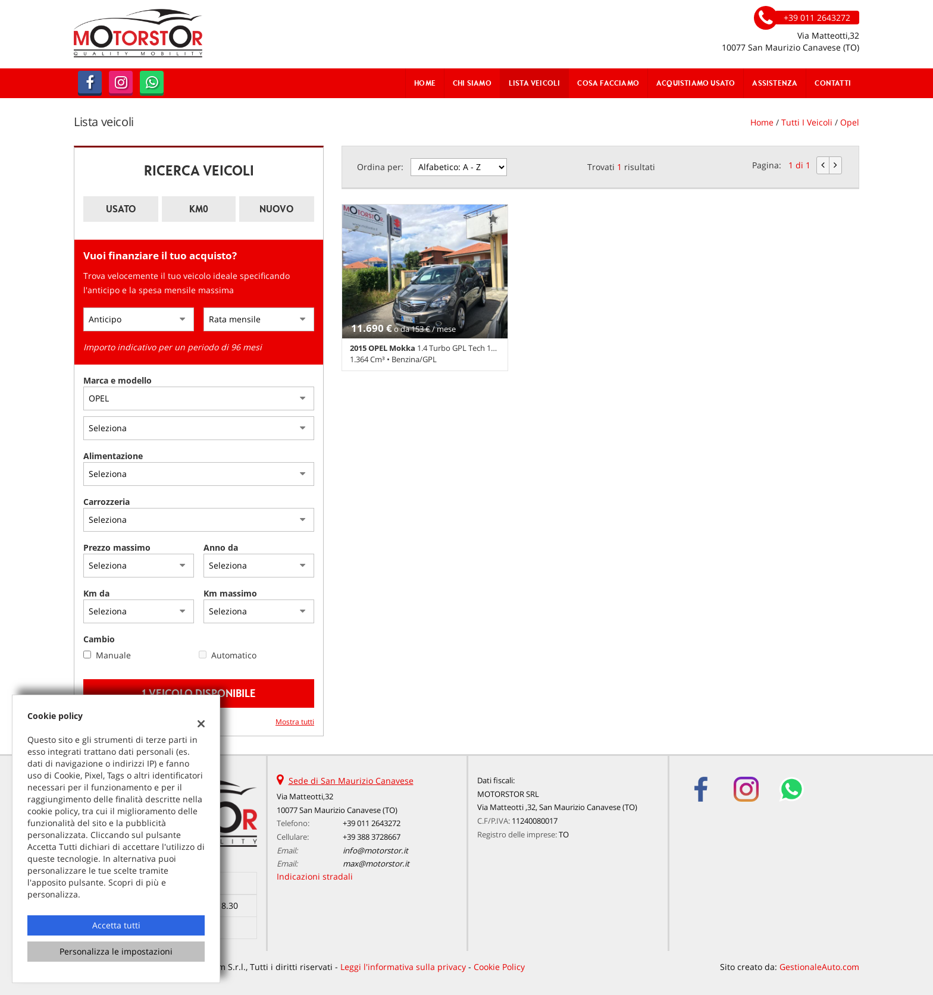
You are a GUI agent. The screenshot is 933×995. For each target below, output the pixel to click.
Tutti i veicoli (806, 122)
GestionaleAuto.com (819, 966)
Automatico (234, 655)
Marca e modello (117, 380)
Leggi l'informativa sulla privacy (403, 966)
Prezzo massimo (117, 547)
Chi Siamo (472, 83)
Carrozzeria (106, 501)
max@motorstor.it (376, 863)
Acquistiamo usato (695, 83)
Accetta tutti (116, 925)
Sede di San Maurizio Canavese (351, 780)
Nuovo (276, 208)
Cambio (99, 639)
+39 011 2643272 (371, 823)
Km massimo (230, 593)
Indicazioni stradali (315, 876)
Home (425, 83)
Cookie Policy (499, 966)
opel (849, 122)
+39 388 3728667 (371, 836)
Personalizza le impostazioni (116, 951)
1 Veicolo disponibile (199, 693)
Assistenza (774, 83)
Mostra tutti (294, 721)
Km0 (198, 208)
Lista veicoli (535, 83)
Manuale (113, 655)
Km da (96, 593)
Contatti (833, 83)
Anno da (220, 547)
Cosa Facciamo (608, 83)
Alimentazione (113, 456)
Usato (121, 208)
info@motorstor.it (375, 850)
